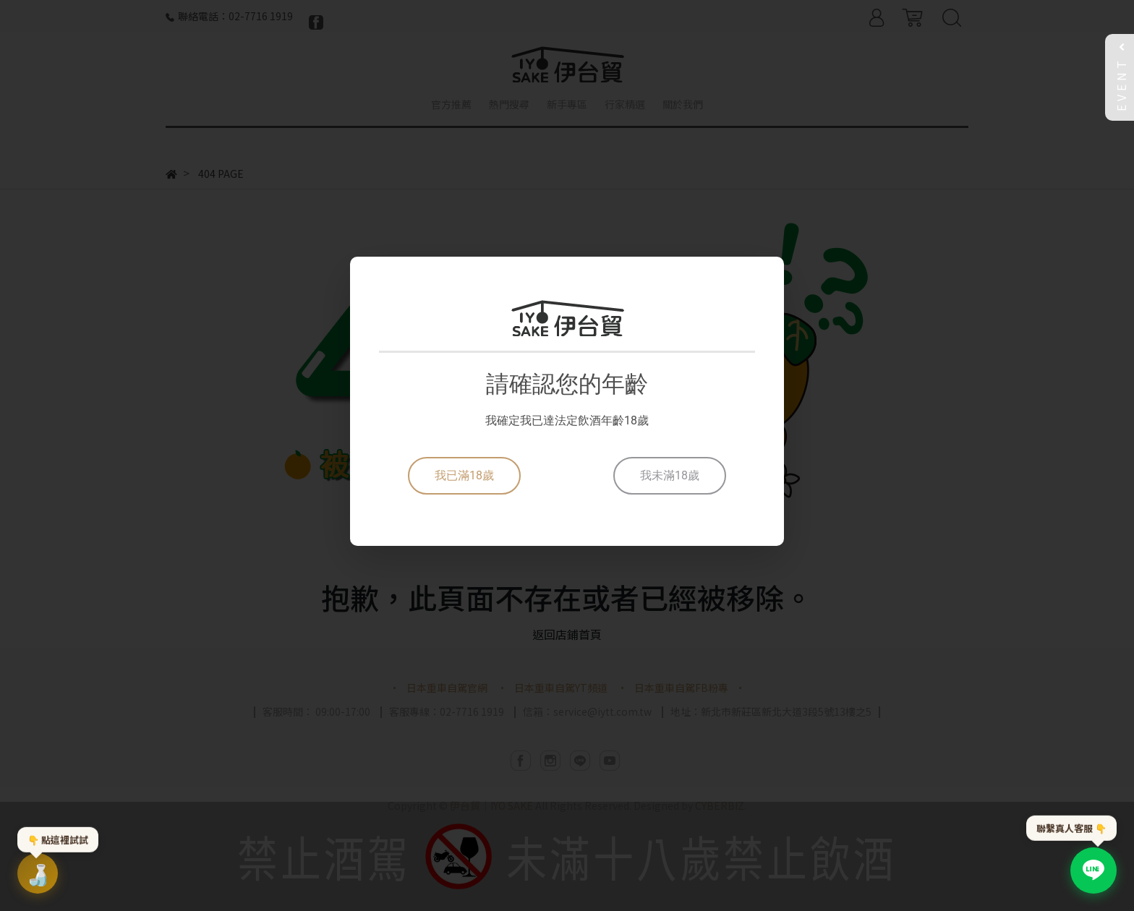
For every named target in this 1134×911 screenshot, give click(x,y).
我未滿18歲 (669, 475)
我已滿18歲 (464, 475)
